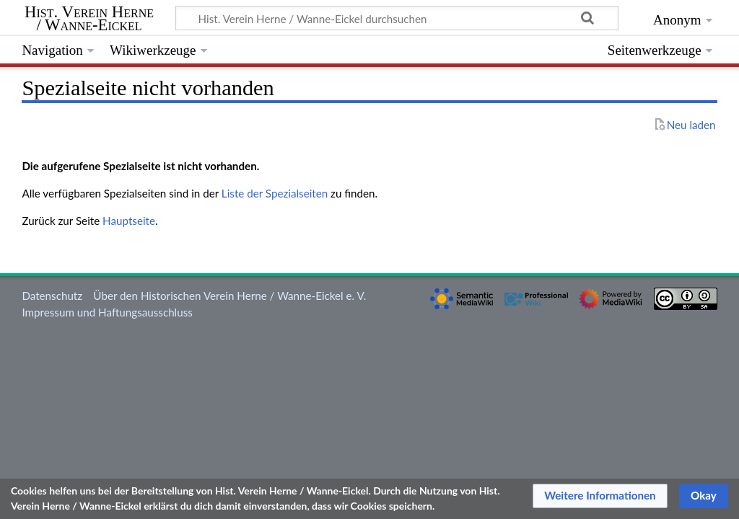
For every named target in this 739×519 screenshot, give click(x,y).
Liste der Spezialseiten (275, 193)
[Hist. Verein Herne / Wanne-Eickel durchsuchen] (397, 18)
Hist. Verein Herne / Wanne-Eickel (89, 19)
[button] (600, 496)
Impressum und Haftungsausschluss (107, 312)
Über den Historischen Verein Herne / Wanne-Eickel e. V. (229, 295)
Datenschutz (52, 295)
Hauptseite (128, 220)
